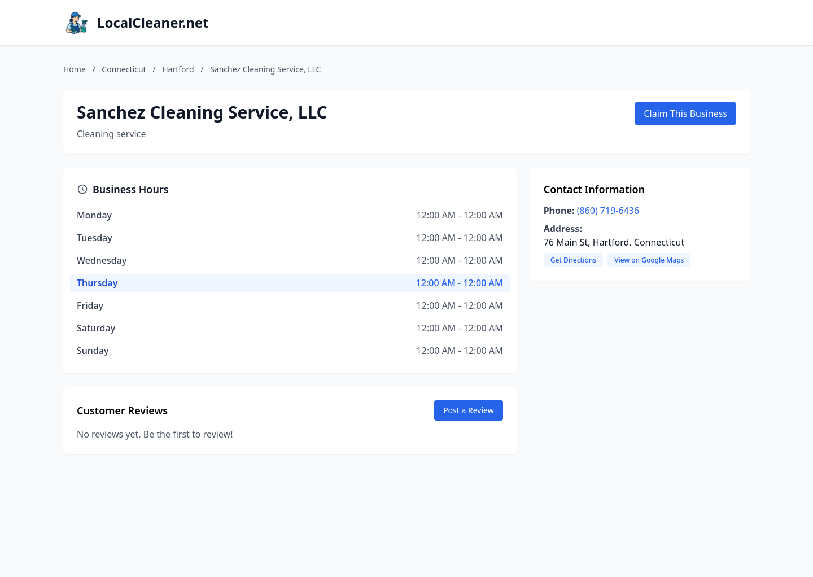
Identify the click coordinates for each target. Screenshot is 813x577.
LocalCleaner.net (153, 23)
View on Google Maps (649, 260)
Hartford (178, 69)
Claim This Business (685, 113)
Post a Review (468, 410)
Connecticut (124, 69)
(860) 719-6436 (608, 210)
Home (74, 69)
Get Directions (573, 260)
